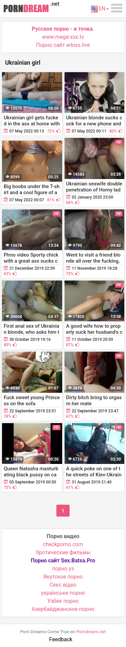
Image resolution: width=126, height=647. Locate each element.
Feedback (61, 639)
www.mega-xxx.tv (63, 37)
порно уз (63, 568)
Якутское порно (63, 577)
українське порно (63, 593)
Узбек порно (63, 601)
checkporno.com (63, 544)
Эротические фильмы (63, 552)
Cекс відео (62, 585)
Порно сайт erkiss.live (63, 45)
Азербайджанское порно (63, 609)
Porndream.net (91, 631)
